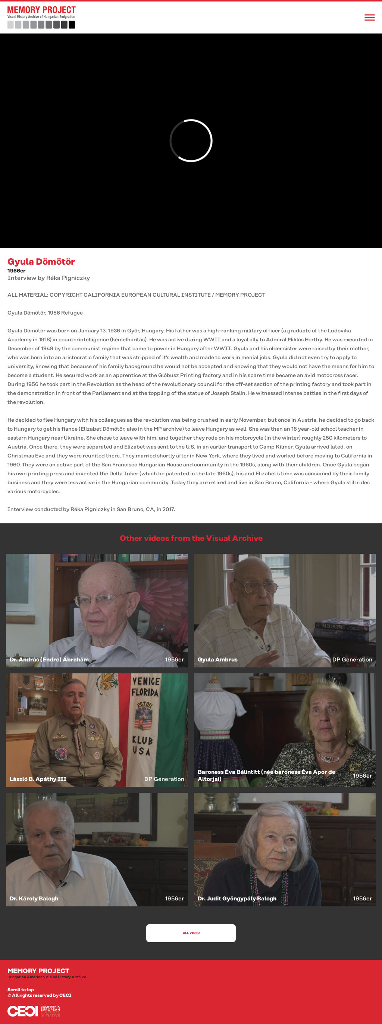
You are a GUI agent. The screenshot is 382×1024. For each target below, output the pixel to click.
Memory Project (191, 974)
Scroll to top (20, 990)
